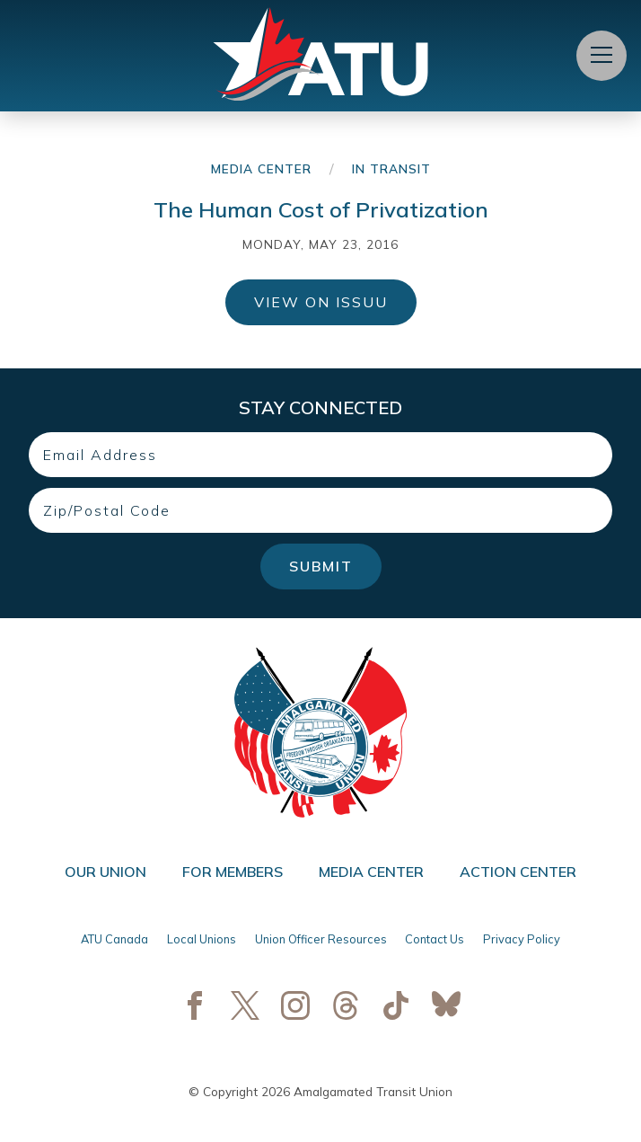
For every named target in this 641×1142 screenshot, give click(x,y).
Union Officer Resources (321, 939)
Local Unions (201, 939)
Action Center (518, 872)
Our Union (105, 872)
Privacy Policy (521, 939)
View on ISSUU (321, 302)
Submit (321, 566)
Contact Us (434, 939)
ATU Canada (114, 939)
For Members (232, 872)
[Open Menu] (601, 56)
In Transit (391, 168)
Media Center (261, 168)
